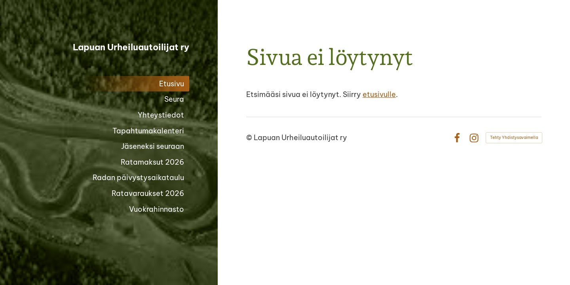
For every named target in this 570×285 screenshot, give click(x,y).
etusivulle (379, 94)
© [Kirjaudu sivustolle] (250, 137)
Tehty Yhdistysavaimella (514, 137)
